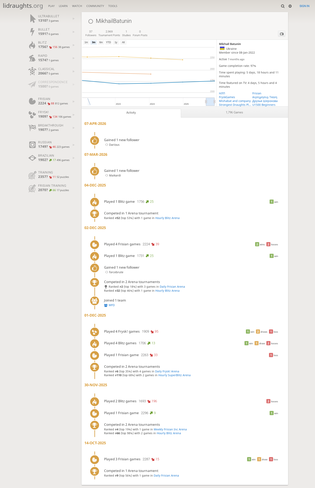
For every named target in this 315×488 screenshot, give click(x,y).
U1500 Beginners (263, 105)
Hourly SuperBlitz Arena (174, 375)
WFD (112, 305)
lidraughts (23, 5)
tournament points (109, 33)
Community (95, 6)
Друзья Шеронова (265, 101)
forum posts (140, 33)
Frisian (256, 93)
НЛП (222, 93)
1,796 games (234, 112)
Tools (112, 6)
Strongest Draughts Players (235, 105)
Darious (112, 145)
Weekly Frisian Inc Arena (170, 429)
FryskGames (227, 97)
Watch (77, 6)
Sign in (304, 6)
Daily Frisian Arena (172, 286)
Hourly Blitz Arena (167, 218)
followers (90, 33)
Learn (63, 6)
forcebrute (113, 272)
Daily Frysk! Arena (167, 371)
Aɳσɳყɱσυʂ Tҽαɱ (264, 97)
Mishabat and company (235, 101)
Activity (131, 112)
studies (126, 33)
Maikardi (112, 175)
